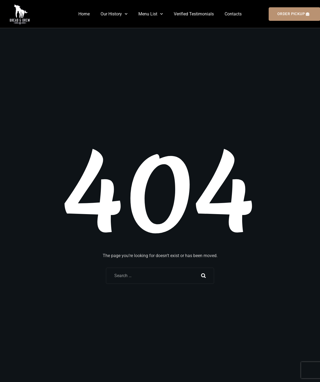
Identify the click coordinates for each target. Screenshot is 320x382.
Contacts (233, 13)
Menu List (150, 14)
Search (203, 275)
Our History (114, 14)
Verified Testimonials (194, 13)
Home (84, 13)
